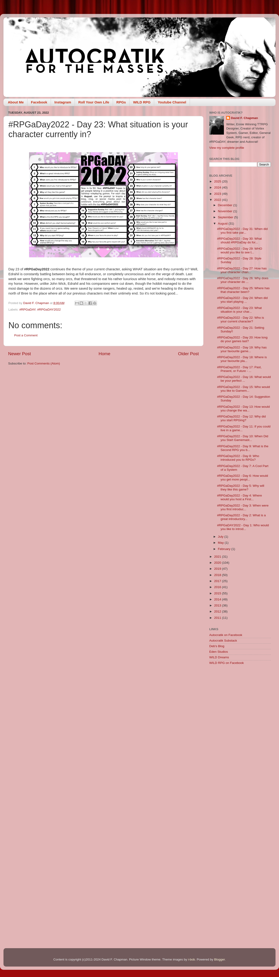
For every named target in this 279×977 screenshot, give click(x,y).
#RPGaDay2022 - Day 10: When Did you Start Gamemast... (242, 438)
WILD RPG (141, 102)
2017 (218, 581)
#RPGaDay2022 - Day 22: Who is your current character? (240, 319)
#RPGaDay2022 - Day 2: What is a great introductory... (241, 517)
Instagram (62, 102)
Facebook (39, 102)
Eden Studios (218, 651)
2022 (218, 200)
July (221, 536)
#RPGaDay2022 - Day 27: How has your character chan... (242, 270)
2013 (218, 605)
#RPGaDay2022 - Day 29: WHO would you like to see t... (239, 250)
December (225, 205)
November (225, 211)
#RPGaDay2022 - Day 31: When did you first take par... (242, 230)
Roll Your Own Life (93, 102)
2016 (218, 587)
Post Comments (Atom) (43, 363)
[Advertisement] (240, 701)
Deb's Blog (216, 646)
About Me (16, 102)
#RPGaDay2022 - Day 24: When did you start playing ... (242, 299)
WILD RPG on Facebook (226, 663)
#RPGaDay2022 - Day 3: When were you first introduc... (243, 507)
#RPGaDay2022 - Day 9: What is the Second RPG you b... (243, 448)
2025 (218, 181)
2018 (218, 575)
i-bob (191, 959)
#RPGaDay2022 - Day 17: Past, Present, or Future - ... (239, 369)
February (224, 549)
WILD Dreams (219, 657)
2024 (218, 187)
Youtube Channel (172, 102)
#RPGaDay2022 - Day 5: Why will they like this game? (240, 487)
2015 (218, 593)
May (221, 542)
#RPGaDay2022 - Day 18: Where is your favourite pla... (242, 359)
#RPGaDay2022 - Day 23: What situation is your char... (239, 309)
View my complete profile (226, 147)
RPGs (121, 102)
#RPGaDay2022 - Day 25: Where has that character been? (243, 290)
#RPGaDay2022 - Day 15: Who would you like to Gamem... (243, 388)
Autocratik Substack (223, 640)
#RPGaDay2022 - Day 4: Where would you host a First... (239, 497)
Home (104, 353)
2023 (218, 193)
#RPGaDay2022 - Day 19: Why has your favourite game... (242, 349)
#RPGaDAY (27, 309)
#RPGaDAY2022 (49, 309)
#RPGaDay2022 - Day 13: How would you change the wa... (243, 408)
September (226, 217)
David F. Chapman (244, 118)
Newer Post (19, 353)
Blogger (219, 959)
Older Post (188, 353)
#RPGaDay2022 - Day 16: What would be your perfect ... (244, 378)
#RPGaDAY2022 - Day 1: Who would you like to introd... (243, 527)
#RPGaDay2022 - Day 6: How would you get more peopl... (242, 477)
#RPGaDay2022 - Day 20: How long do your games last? (242, 339)
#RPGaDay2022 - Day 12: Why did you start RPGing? (241, 418)
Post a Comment (26, 335)
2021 (218, 556)
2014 (218, 599)
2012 (218, 611)
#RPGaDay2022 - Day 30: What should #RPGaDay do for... (239, 240)
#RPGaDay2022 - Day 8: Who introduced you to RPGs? (238, 457)
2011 (218, 617)
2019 (218, 568)
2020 (218, 562)
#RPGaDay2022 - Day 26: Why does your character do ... (243, 280)
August (223, 223)
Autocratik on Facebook (225, 635)
